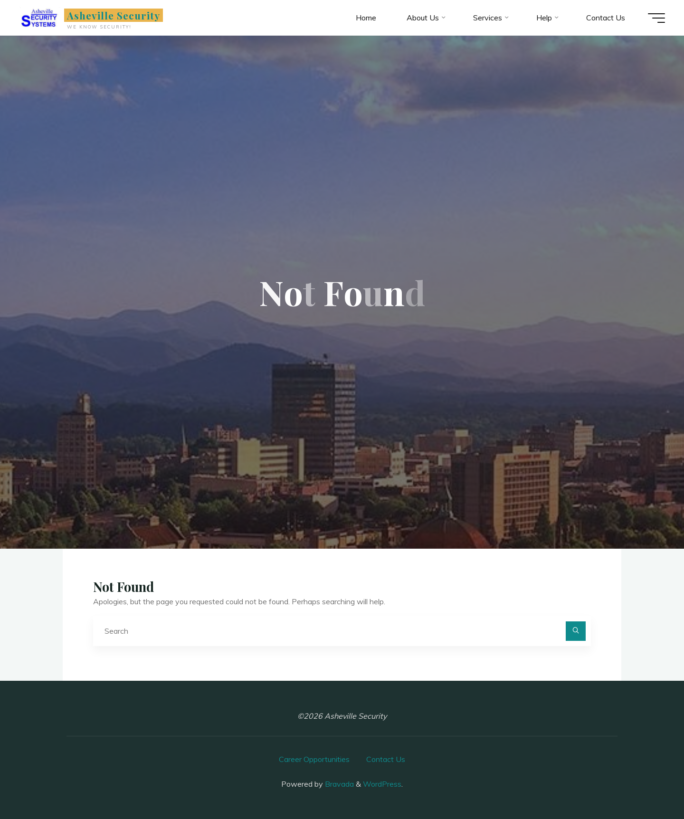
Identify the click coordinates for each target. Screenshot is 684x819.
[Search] (576, 631)
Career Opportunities (314, 759)
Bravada (338, 784)
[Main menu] (656, 18)
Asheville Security (114, 15)
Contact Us (385, 759)
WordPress (382, 784)
